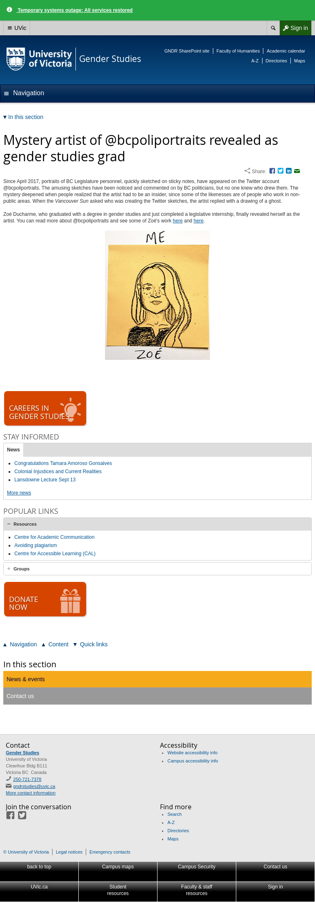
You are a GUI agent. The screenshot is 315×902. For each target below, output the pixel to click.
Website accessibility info (192, 752)
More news (19, 493)
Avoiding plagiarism (35, 545)
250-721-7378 (27, 779)
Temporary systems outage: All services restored (74, 10)
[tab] (157, 524)
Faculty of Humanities (238, 50)
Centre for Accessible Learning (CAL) (55, 553)
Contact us (20, 696)
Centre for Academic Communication (54, 537)
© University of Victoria (26, 851)
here (178, 221)
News (13, 450)
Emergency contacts (109, 851)
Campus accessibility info (192, 760)
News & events (26, 679)
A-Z (255, 60)
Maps (299, 60)
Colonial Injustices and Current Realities (58, 471)
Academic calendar (286, 50)
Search (174, 814)
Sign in (293, 28)
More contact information (30, 792)
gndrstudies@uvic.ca (34, 786)
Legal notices (69, 851)
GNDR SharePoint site (187, 50)
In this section (29, 664)
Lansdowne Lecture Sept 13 (44, 480)
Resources (25, 524)
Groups (22, 568)
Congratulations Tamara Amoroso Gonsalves (63, 463)
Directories (277, 60)
